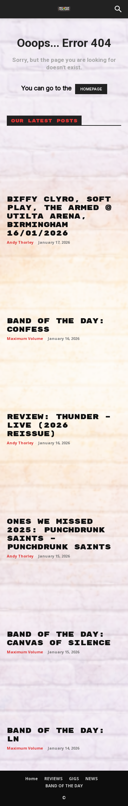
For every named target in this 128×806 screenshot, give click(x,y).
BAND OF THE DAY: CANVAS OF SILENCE (59, 638)
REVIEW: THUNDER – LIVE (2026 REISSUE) (59, 425)
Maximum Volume (25, 338)
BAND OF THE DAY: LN (56, 734)
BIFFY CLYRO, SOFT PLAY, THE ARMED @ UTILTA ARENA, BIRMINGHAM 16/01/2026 (59, 216)
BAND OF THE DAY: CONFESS (56, 325)
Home (31, 779)
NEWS (91, 779)
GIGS (74, 779)
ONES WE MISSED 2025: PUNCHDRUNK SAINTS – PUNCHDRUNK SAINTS (59, 534)
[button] (118, 9)
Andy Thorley (20, 242)
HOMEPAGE (91, 89)
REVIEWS (53, 779)
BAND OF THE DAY (64, 786)
